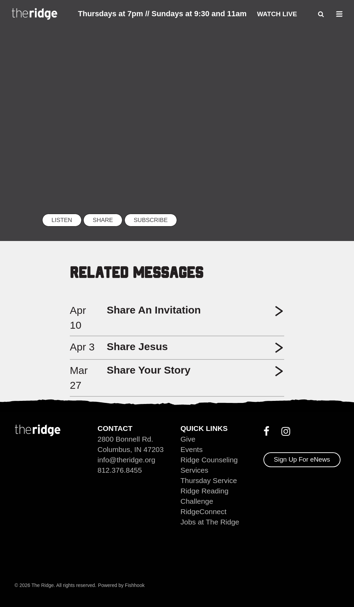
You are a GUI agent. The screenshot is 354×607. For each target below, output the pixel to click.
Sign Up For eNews (302, 459)
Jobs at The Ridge (209, 522)
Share (103, 220)
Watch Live (277, 14)
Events (191, 449)
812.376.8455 (119, 470)
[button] (279, 314)
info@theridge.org (126, 460)
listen (62, 220)
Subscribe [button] (151, 220)
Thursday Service (208, 480)
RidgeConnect (203, 512)
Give (187, 439)
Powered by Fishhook (121, 585)
